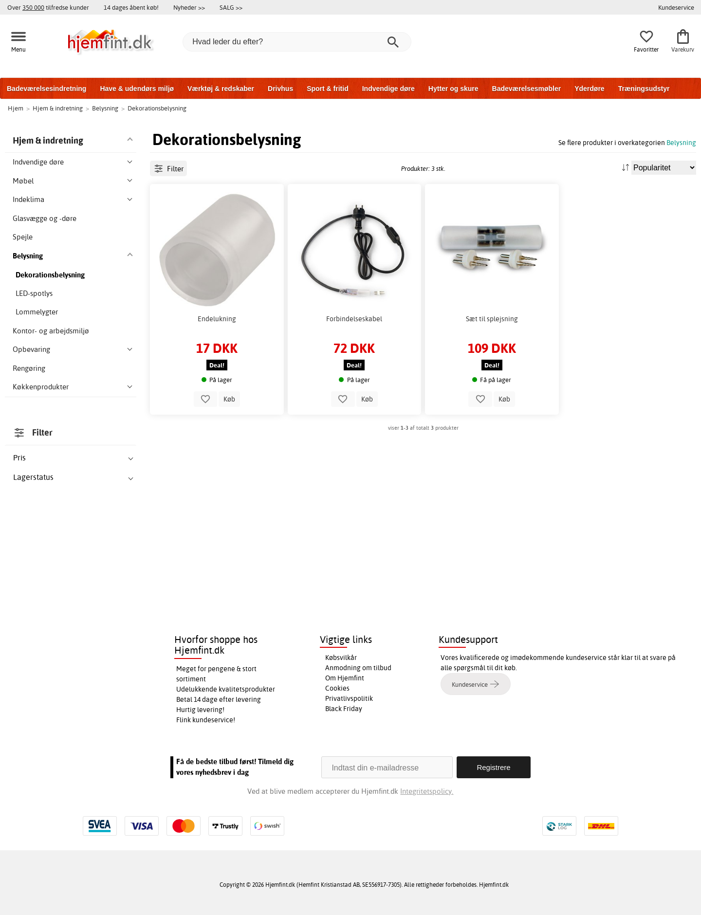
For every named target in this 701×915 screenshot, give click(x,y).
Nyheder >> (189, 7)
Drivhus (280, 88)
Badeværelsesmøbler (526, 88)
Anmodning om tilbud (358, 667)
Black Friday (343, 708)
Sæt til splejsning (492, 319)
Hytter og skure (453, 88)
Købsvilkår (341, 657)
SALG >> (231, 7)
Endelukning (217, 319)
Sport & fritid (328, 88)
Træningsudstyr (644, 88)
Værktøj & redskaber (220, 88)
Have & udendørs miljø (137, 88)
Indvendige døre (388, 88)
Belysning (681, 142)
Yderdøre (589, 88)
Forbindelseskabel (354, 319)
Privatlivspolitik (349, 698)
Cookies (337, 688)
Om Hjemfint (344, 678)
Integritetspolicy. (426, 791)
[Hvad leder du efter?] (297, 42)
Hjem (15, 108)
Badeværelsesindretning (46, 88)
